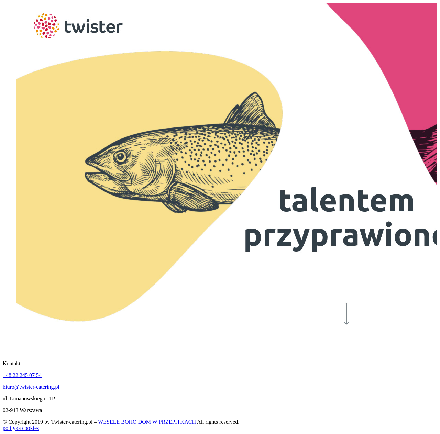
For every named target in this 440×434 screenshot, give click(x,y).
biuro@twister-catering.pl (31, 387)
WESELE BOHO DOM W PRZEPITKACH (147, 422)
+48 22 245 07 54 (22, 375)
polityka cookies (21, 428)
